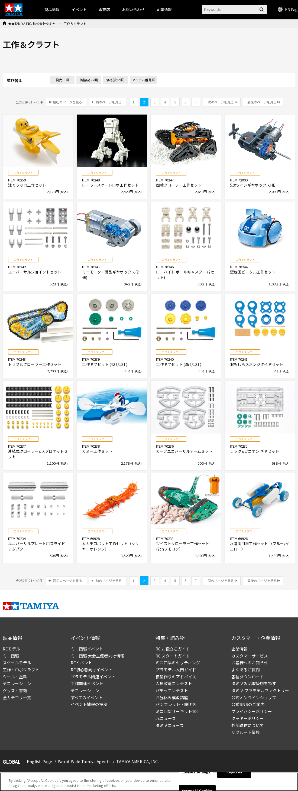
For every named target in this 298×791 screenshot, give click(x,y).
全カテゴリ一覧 (17, 697)
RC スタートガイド (173, 656)
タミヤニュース (170, 725)
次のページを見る (221, 102)
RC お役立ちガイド (173, 649)
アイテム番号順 (143, 79)
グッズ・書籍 (15, 690)
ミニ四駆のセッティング (178, 662)
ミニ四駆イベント (87, 649)
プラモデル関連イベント (93, 676)
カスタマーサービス (249, 656)
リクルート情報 (245, 732)
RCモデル (11, 649)
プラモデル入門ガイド (176, 669)
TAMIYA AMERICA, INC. (137, 761)
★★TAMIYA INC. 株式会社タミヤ (32, 23)
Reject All (234, 773)
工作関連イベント (87, 683)
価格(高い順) (89, 79)
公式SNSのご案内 (247, 704)
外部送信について (247, 725)
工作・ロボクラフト (21, 669)
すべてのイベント (87, 697)
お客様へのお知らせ (249, 662)
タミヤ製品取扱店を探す (253, 683)
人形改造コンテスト (174, 683)
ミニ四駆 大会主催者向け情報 (97, 656)
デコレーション (17, 683)
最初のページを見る (67, 102)
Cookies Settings (196, 773)
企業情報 (239, 649)
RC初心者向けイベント (91, 669)
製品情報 (52, 9)
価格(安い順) (115, 79)
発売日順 (62, 79)
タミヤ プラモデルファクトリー (260, 690)
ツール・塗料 (15, 676)
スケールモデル (17, 662)
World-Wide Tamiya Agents (84, 761)
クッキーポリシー (247, 718)
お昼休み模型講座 (172, 697)
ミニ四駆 (11, 656)
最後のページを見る (262, 102)
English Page (39, 761)
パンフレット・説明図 (176, 704)
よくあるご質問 (245, 669)
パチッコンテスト (172, 690)
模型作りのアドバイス (176, 676)
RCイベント (81, 662)
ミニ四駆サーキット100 (177, 711)
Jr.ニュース (166, 718)
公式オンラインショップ (253, 697)
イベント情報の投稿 (89, 704)
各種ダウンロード (247, 676)
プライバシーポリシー (251, 711)
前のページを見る (109, 102)
